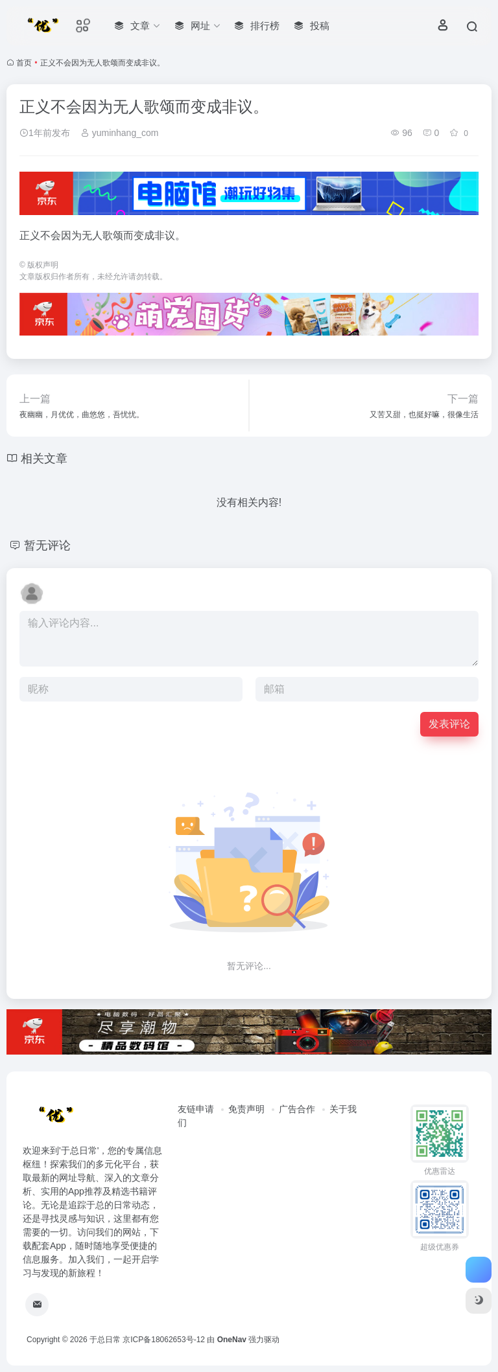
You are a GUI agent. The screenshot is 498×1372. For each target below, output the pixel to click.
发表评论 (449, 723)
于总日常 (105, 1339)
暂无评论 (47, 545)
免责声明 (246, 1109)
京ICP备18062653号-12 (164, 1339)
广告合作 (297, 1109)
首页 (24, 62)
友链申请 (196, 1109)
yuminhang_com (119, 133)
